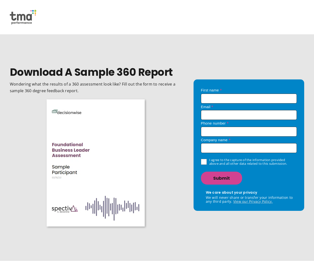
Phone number (215, 123)
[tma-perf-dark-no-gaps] (23, 11)
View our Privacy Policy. (253, 201)
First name (211, 90)
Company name (216, 140)
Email (207, 107)
